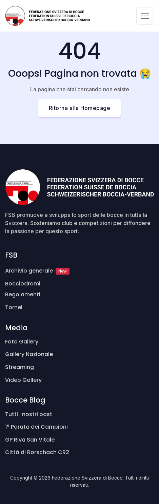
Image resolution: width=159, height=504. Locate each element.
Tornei (13, 307)
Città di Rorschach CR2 (37, 452)
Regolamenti (22, 294)
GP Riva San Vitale (30, 440)
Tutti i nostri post (28, 414)
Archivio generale (37, 271)
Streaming (19, 367)
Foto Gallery (21, 342)
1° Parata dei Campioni (36, 427)
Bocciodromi (22, 283)
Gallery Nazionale (29, 354)
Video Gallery (23, 380)
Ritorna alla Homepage (80, 108)
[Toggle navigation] (145, 16)
